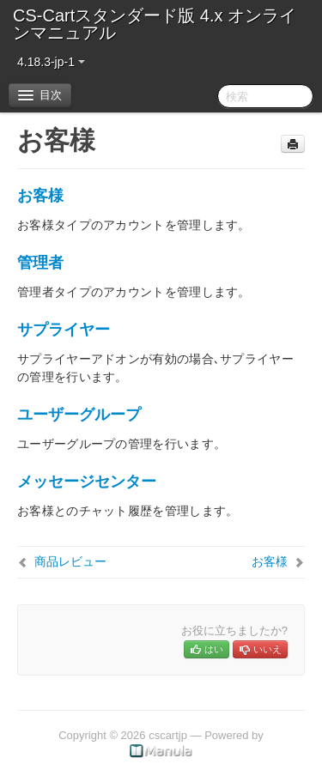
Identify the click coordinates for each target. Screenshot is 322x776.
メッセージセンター (86, 481)
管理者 (40, 262)
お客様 (40, 195)
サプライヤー (63, 329)
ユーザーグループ (79, 414)
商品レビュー (70, 561)
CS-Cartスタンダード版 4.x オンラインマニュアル (154, 24)
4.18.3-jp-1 (51, 62)
